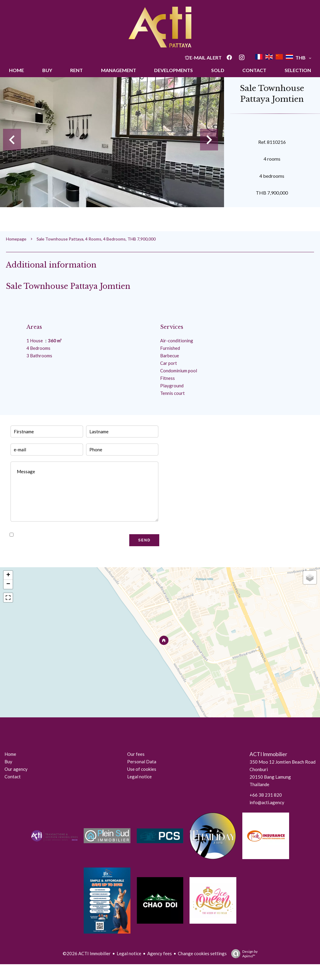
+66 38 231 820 (266, 795)
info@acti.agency (267, 802)
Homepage (16, 238)
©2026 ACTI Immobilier (87, 953)
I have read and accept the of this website (72, 535)
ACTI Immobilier (268, 754)
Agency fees (159, 953)
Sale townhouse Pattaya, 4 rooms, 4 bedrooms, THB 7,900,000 (96, 238)
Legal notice (129, 953)
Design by (243, 953)
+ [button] (8, 575)
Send (144, 540)
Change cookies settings (202, 953)
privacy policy (83, 535)
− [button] (8, 584)
